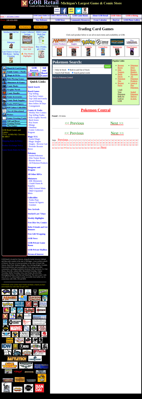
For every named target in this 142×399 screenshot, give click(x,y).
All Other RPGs (35, 174)
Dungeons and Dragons (34, 168)
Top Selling (33, 93)
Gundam (32, 205)
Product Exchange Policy (12, 145)
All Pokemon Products (38, 163)
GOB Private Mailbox (37, 250)
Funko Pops (34, 200)
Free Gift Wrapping (36, 234)
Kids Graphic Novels (37, 117)
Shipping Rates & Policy (12, 141)
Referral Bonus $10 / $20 (27, 48)
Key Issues (33, 122)
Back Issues (34, 120)
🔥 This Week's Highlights (27, 55)
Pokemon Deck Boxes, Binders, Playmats (134, 69)
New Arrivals (33, 209)
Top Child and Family (38, 98)
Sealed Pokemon (36, 155)
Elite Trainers (121, 71)
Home (2, 16)
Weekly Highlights (36, 218)
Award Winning (35, 101)
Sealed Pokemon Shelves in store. (134, 95)
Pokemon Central (96, 110)
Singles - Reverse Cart (38, 144)
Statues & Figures (36, 202)
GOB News (33, 238)
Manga (32, 125)
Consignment (34, 106)
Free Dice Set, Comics (37, 222)
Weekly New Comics (37, 112)
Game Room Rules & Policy (14, 150)
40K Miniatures (35, 181)
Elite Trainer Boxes (37, 158)
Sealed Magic (34, 139)
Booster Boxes (35, 160)
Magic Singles (35, 141)
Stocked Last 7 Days (37, 214)
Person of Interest (35, 254)
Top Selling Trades (37, 115)
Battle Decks (120, 75)
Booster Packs (121, 84)
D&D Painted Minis (37, 188)
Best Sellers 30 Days (37, 103)
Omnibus (33, 127)
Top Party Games (36, 96)
